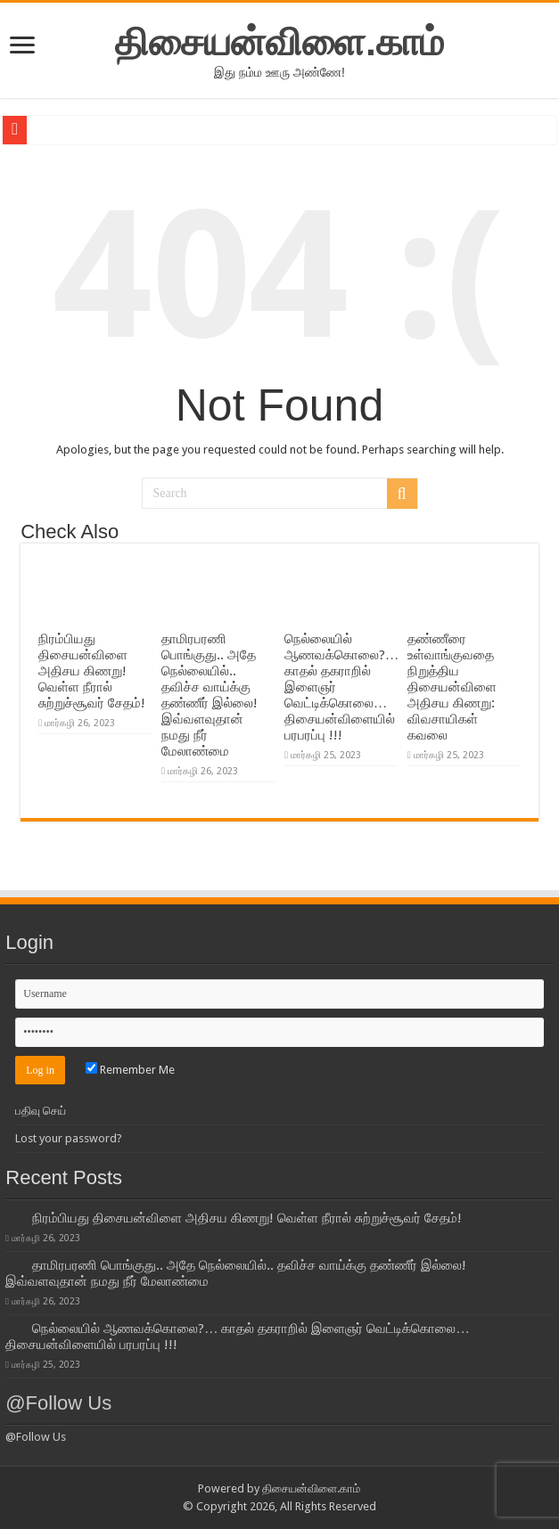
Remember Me (130, 1069)
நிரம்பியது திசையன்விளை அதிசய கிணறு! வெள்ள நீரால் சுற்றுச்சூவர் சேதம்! (91, 671)
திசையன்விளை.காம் (279, 41)
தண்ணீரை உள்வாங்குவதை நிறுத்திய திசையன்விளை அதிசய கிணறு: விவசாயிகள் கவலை (452, 687)
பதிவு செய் (40, 1110)
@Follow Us (58, 1403)
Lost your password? (68, 1138)
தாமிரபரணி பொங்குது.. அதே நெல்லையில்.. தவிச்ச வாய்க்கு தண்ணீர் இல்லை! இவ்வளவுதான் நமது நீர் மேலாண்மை (209, 695)
